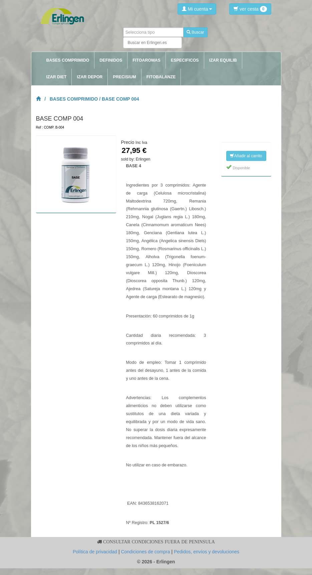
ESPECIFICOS (185, 60)
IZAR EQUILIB (223, 60)
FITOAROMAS (146, 60)
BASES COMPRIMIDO (67, 60)
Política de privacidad (95, 551)
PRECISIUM (124, 77)
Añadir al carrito (246, 156)
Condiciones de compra (145, 551)
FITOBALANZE (161, 77)
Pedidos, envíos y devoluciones (206, 551)
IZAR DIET (56, 77)
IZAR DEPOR (89, 77)
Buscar (195, 32)
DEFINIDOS (110, 60)
